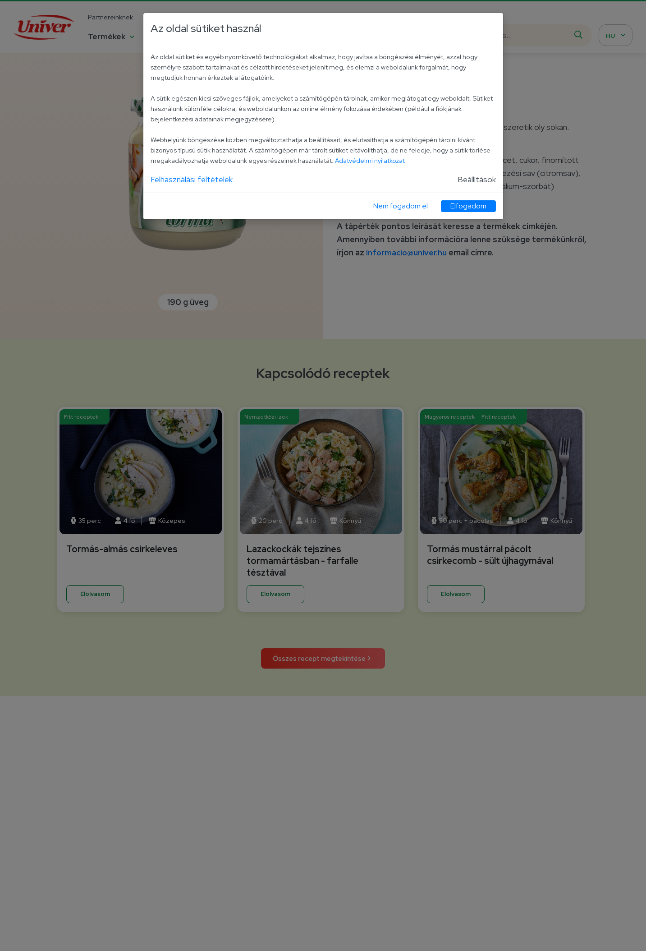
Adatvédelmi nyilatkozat (370, 160)
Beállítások (476, 179)
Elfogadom (468, 206)
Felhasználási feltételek (193, 179)
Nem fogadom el (400, 206)
